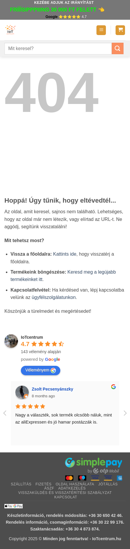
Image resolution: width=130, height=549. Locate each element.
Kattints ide (64, 254)
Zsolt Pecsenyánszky (52, 389)
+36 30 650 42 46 (105, 515)
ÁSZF (49, 488)
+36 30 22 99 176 (106, 522)
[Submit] (118, 48)
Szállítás (21, 484)
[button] (101, 30)
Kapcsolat (65, 497)
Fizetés (44, 484)
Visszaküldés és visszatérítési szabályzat (65, 493)
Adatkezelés (72, 488)
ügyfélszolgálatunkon (54, 297)
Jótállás (108, 484)
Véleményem (40, 370)
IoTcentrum (32, 337)
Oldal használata (75, 484)
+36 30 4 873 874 (82, 529)
